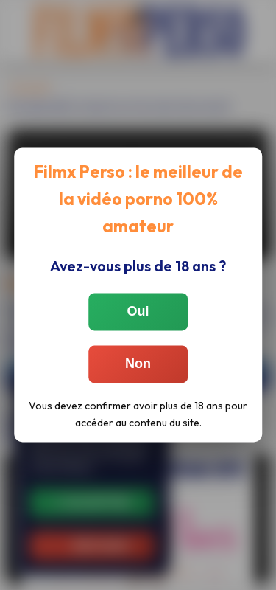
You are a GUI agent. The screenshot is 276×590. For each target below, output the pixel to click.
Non (138, 364)
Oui (138, 312)
